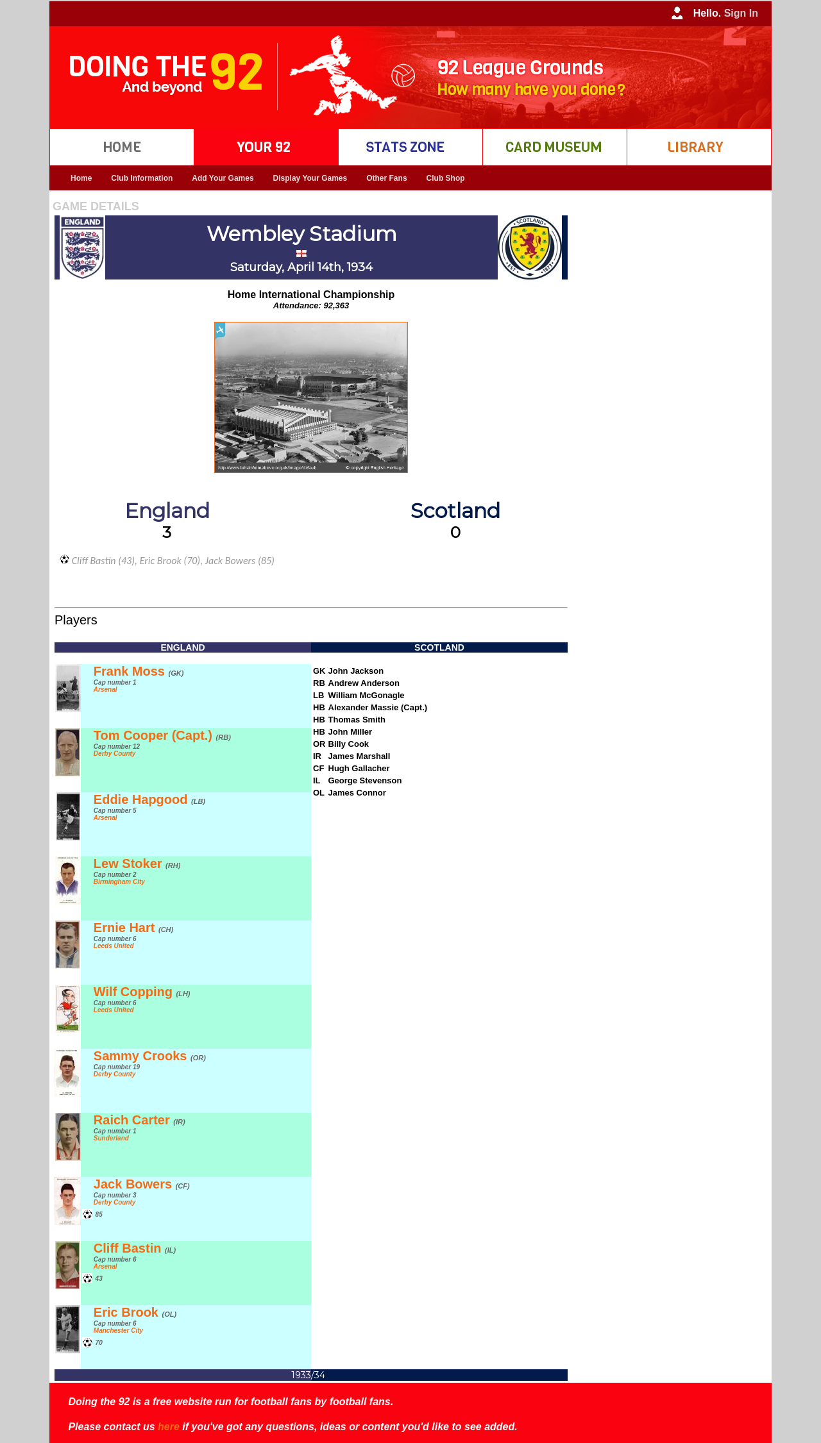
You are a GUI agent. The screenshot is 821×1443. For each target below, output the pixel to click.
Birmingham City (119, 881)
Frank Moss (139, 671)
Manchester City (118, 1330)
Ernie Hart (133, 928)
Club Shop (446, 178)
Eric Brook (135, 1312)
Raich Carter (139, 1120)
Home (81, 178)
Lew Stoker (137, 863)
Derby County (115, 753)
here (169, 1426)
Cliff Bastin (135, 1248)
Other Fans (386, 178)
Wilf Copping (142, 992)
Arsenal (105, 689)
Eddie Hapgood (149, 799)
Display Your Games (310, 178)
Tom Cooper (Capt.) (162, 735)
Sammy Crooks (150, 1056)
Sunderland (111, 1138)
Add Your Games (222, 178)
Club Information (142, 178)
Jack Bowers (142, 1184)
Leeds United (114, 945)
